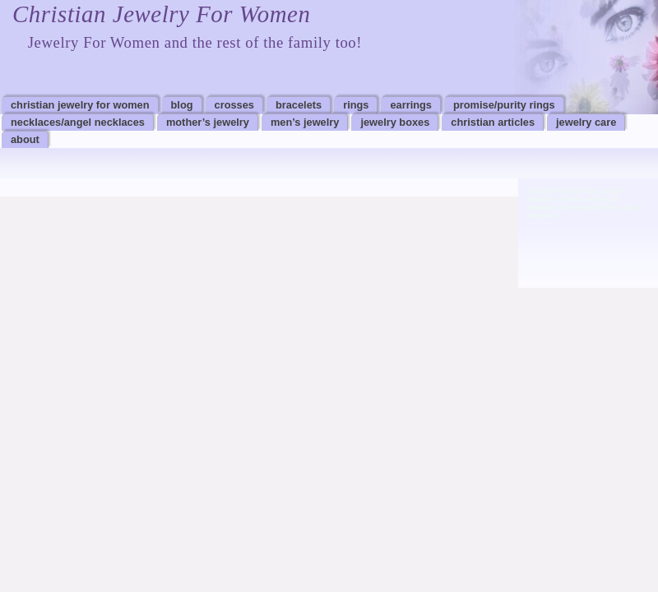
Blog (182, 105)
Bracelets (299, 105)
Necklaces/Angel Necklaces (78, 122)
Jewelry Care (586, 122)
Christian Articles (493, 122)
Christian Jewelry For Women (161, 14)
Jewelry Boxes (394, 122)
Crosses (234, 105)
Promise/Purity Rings (504, 105)
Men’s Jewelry (305, 122)
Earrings (411, 105)
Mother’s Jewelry (207, 122)
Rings (355, 105)
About (25, 139)
